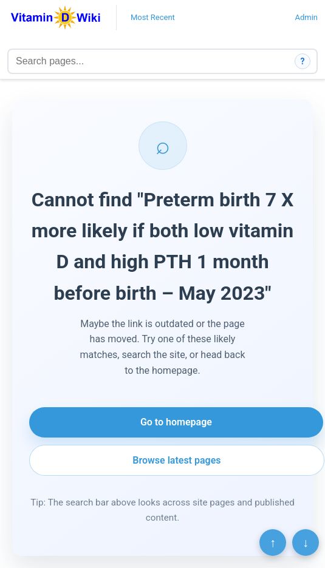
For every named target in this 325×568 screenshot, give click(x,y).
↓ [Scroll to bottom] (306, 542)
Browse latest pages (176, 460)
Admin (306, 17)
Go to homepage (176, 422)
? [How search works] (303, 61)
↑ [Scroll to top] (273, 542)
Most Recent (153, 17)
